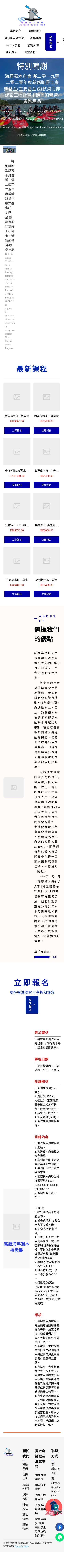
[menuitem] (15, 31)
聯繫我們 (29, 52)
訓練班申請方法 (14, 38)
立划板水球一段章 (46, 579)
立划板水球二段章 (17, 579)
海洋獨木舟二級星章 (46, 416)
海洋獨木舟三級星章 (17, 416)
